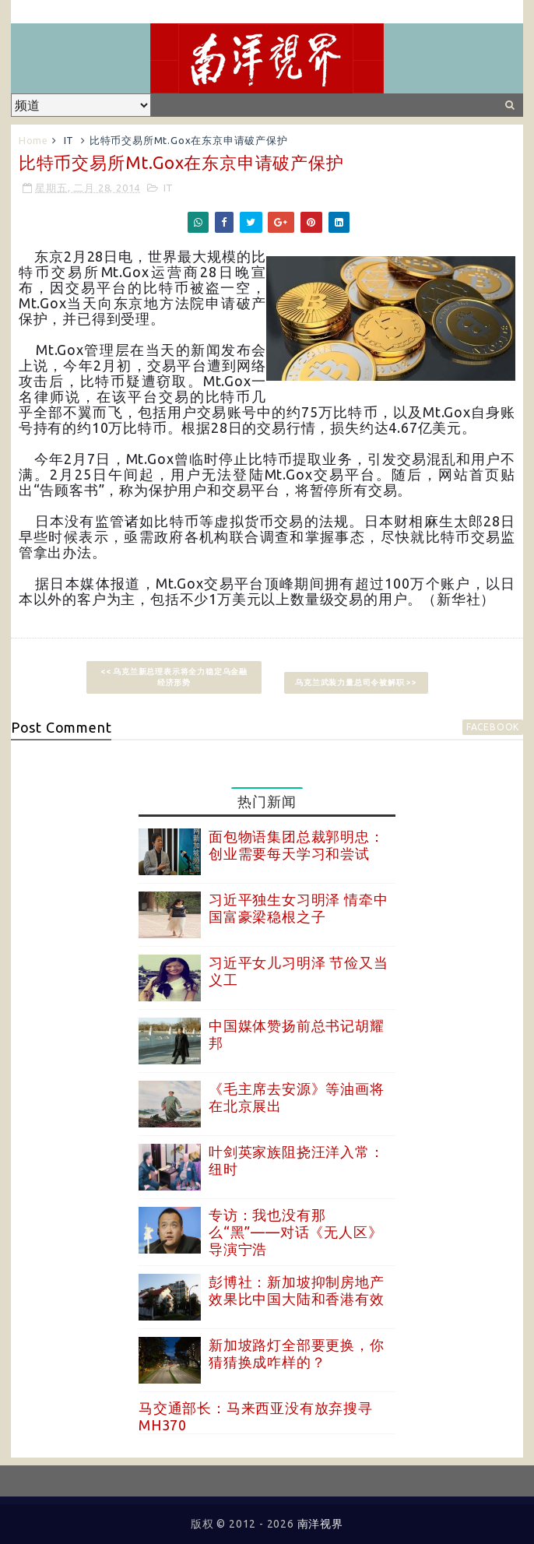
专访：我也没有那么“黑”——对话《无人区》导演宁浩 (295, 1231)
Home (33, 140)
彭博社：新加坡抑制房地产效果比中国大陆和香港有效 (297, 1290)
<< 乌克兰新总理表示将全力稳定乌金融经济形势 (174, 677)
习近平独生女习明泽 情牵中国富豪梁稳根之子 (298, 908)
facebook (492, 727)
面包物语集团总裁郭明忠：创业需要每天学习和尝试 (297, 844)
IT (69, 140)
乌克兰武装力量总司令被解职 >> (356, 682)
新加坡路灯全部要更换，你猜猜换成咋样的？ (297, 1353)
